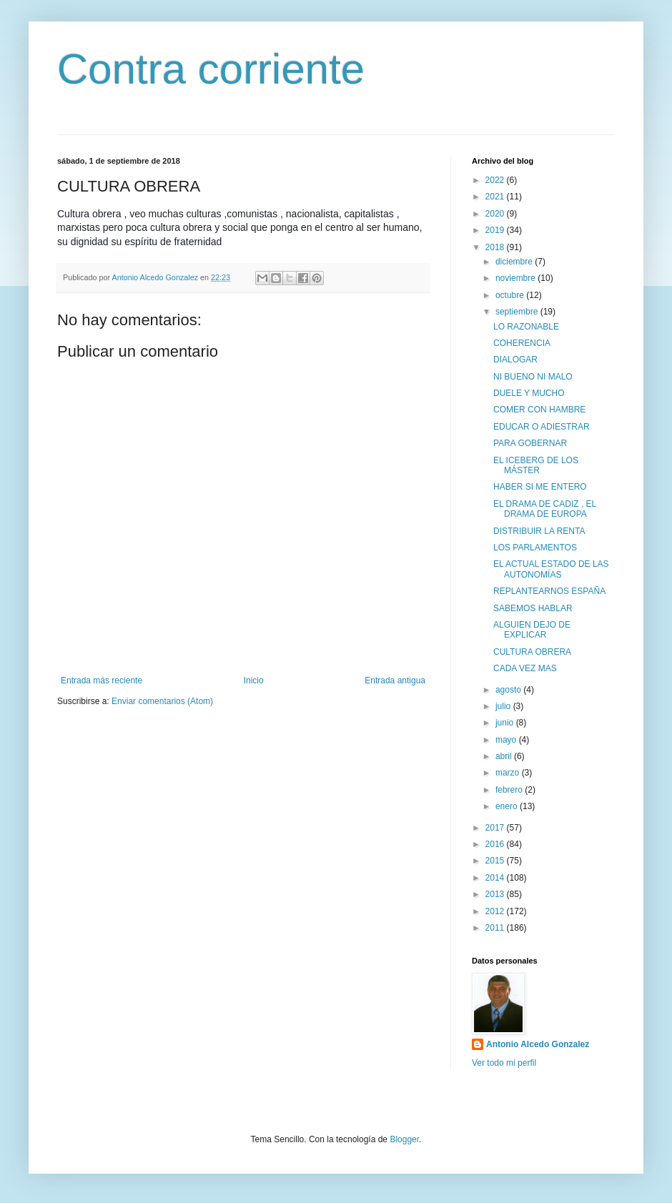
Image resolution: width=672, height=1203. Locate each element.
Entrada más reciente (101, 680)
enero (507, 806)
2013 (496, 894)
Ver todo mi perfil (504, 1063)
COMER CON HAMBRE (539, 410)
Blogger (404, 1139)
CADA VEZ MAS (525, 668)
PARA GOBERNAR (530, 443)
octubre (510, 295)
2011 (496, 928)
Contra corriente (211, 69)
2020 (496, 214)
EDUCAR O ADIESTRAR (541, 427)
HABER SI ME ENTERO (540, 487)
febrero (510, 790)
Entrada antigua (395, 680)
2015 (496, 861)
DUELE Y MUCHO (529, 393)
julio (504, 706)
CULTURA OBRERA (532, 652)
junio (505, 723)
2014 (496, 878)
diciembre (515, 262)
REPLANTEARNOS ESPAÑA (549, 591)
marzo (508, 773)
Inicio (254, 680)
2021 (496, 197)
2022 (496, 180)
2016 (496, 844)
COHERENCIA (521, 343)
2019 (496, 230)
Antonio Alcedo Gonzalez (537, 1044)
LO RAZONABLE (526, 327)
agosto (509, 690)
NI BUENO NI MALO (533, 377)
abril (504, 756)
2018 (496, 247)
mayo (507, 740)
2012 (496, 911)
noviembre (516, 278)
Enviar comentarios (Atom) (162, 701)
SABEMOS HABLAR (533, 608)
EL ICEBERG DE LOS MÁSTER (535, 465)
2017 (496, 828)
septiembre (517, 312)
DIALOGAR (515, 360)
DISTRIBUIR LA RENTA (539, 531)
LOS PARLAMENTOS (535, 548)
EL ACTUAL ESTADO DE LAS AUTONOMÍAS (551, 569)
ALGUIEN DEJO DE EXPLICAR (531, 630)
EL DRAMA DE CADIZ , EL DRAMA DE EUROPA (544, 509)
